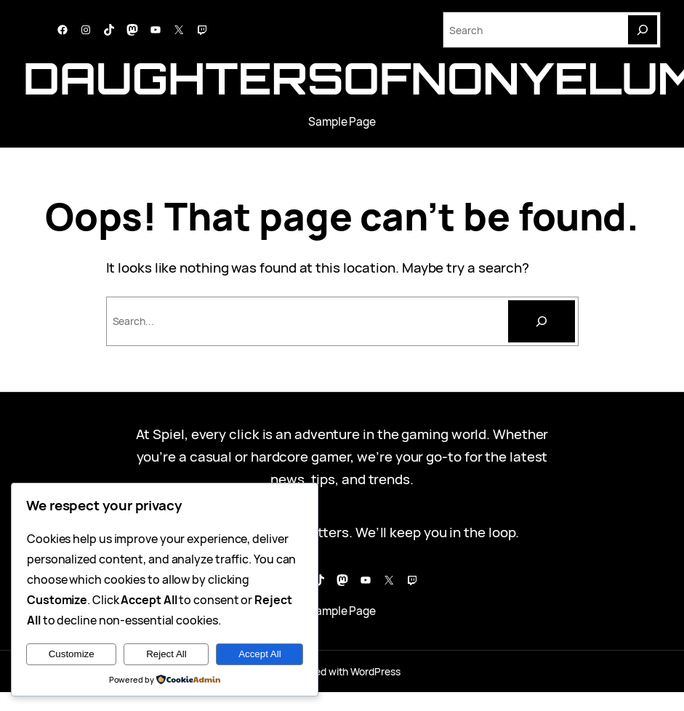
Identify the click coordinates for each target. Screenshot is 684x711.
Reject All (166, 653)
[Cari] (541, 321)
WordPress (375, 671)
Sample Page (342, 121)
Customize (71, 653)
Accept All (259, 653)
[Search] (642, 29)
